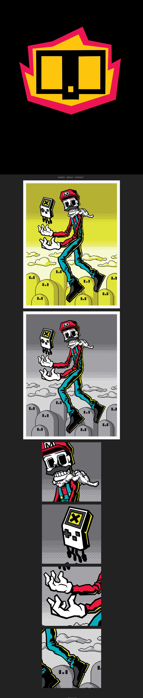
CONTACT (79, 177)
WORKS (61, 177)
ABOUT (70, 177)
